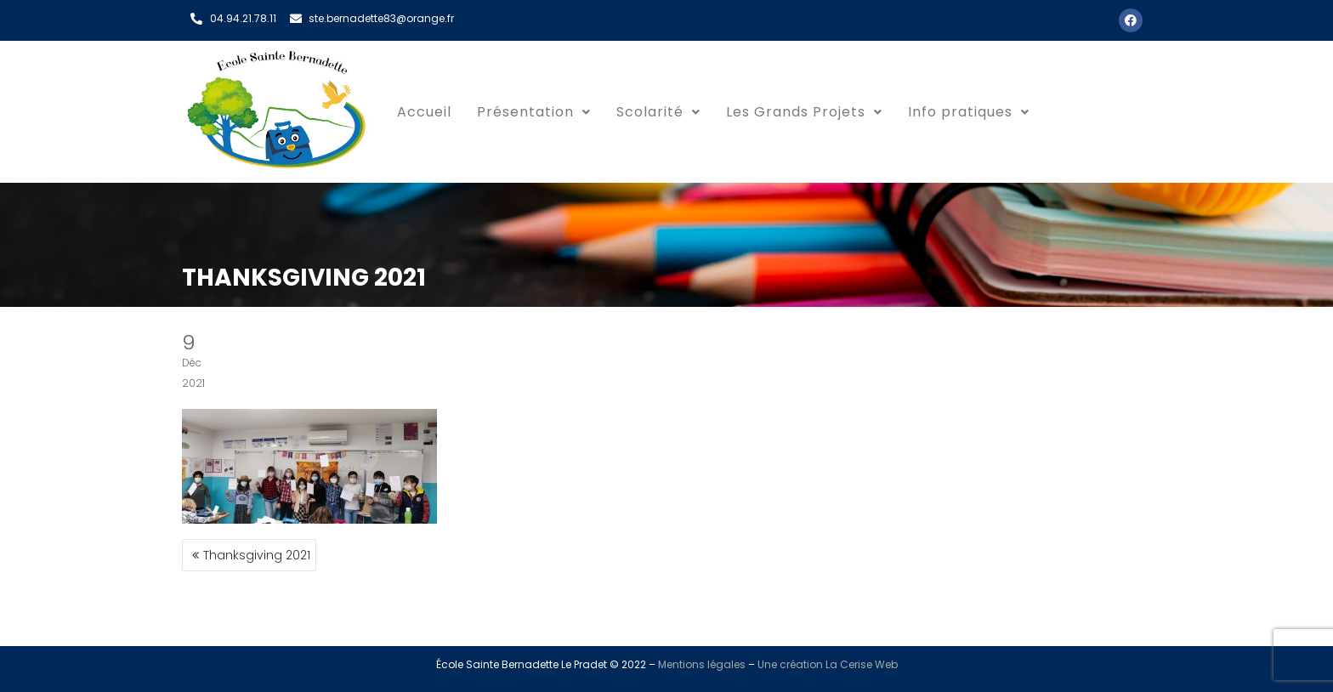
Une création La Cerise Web (827, 664)
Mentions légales (702, 664)
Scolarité (658, 112)
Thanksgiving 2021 (256, 555)
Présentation (534, 112)
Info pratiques (969, 112)
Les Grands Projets (804, 112)
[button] (534, 112)
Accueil (424, 112)
